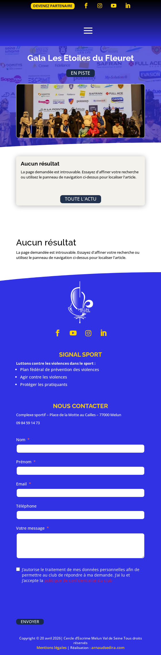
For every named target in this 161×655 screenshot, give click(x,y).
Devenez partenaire (52, 5)
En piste (80, 73)
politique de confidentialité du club (78, 580)
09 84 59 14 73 (28, 422)
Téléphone (26, 506)
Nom (20, 439)
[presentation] (60, 601)
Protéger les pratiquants (43, 384)
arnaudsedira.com (107, 647)
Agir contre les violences (43, 377)
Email (21, 484)
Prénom (23, 461)
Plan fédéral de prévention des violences (59, 369)
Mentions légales (52, 647)
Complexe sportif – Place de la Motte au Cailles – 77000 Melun (68, 414)
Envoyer (30, 621)
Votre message (30, 528)
